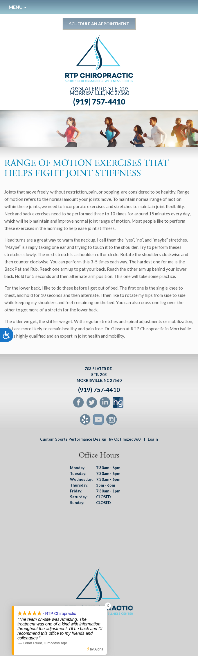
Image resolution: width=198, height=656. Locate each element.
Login (153, 439)
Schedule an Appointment (99, 23)
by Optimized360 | (127, 439)
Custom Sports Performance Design (73, 439)
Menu (17, 7)
